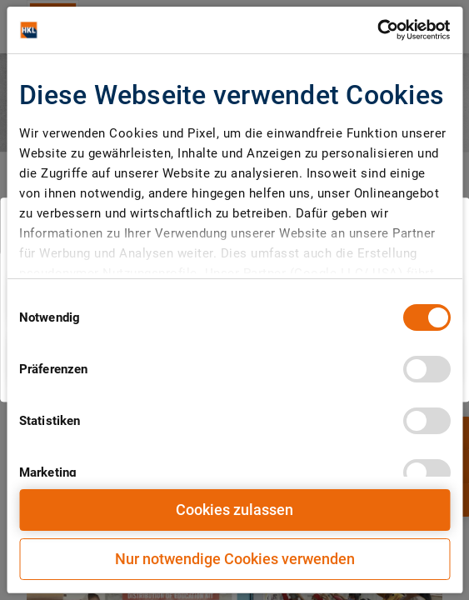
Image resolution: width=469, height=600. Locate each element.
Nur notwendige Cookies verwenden (235, 559)
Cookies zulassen (234, 509)
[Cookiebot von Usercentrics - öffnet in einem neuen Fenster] (377, 30)
